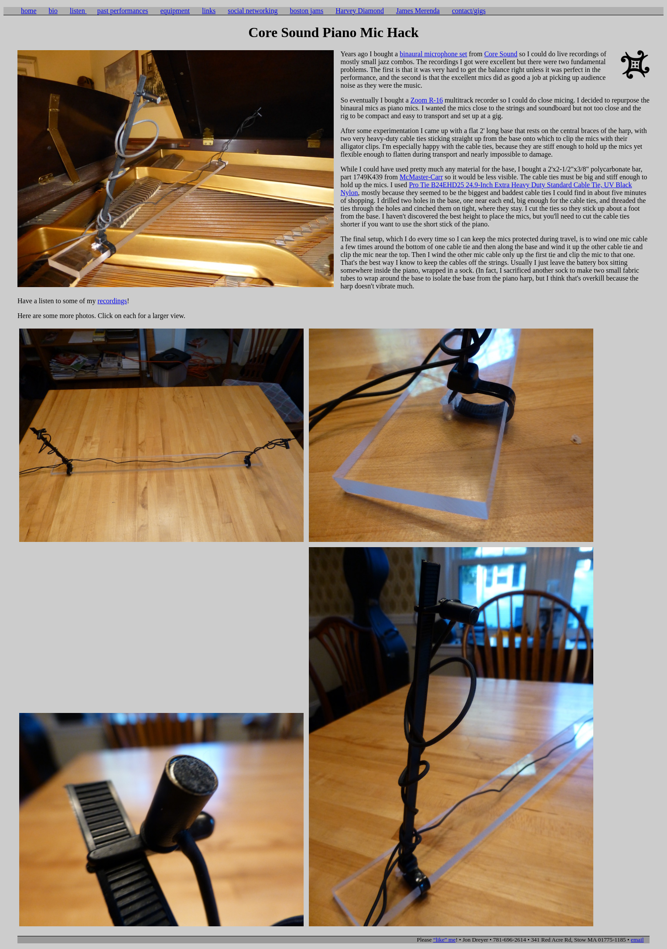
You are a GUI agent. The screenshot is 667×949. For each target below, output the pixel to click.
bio (53, 10)
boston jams (306, 10)
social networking (252, 10)
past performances (122, 10)
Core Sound (500, 54)
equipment (175, 10)
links (208, 10)
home (29, 10)
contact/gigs (469, 10)
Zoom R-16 (426, 100)
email (637, 939)
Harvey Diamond (359, 10)
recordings (112, 301)
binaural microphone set (433, 54)
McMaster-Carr (421, 177)
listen (78, 10)
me (444, 939)
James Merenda (418, 10)
